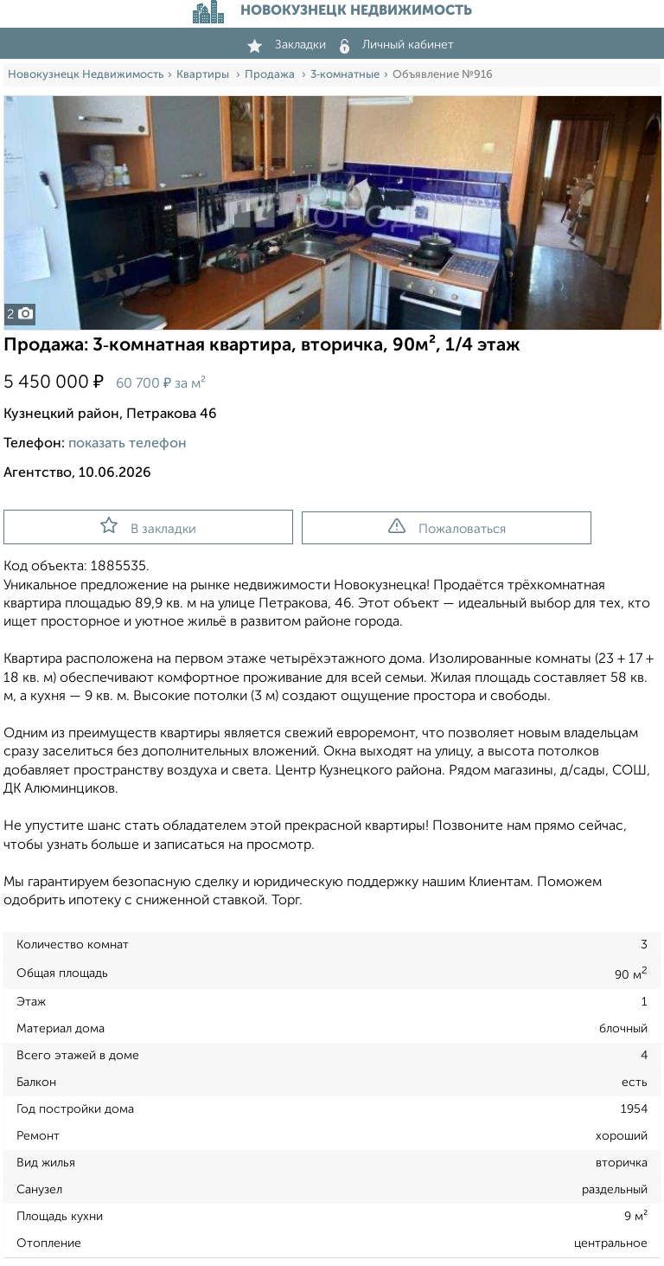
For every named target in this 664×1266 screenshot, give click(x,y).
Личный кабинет (397, 45)
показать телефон (127, 444)
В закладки (148, 526)
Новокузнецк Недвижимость (85, 74)
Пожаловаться (447, 527)
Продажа (271, 74)
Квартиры (204, 74)
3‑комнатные (345, 74)
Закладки (286, 45)
